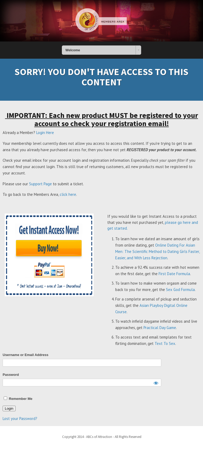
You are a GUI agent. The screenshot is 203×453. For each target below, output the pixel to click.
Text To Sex (165, 343)
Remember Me (18, 398)
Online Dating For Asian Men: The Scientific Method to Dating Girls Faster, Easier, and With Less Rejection (157, 251)
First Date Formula (174, 273)
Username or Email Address (25, 355)
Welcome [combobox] (73, 50)
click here (68, 194)
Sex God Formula (180, 289)
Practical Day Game (160, 327)
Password (11, 375)
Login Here (45, 132)
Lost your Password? (20, 418)
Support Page (40, 183)
